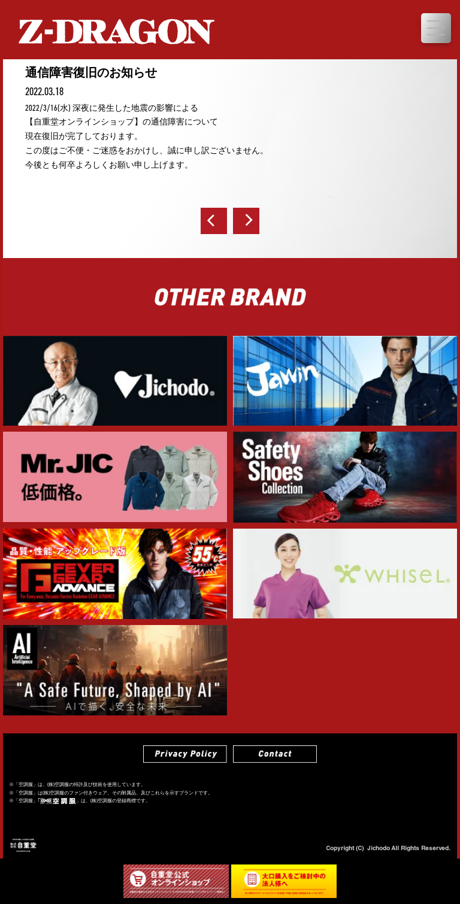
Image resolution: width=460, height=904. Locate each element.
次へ (246, 221)
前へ (214, 221)
